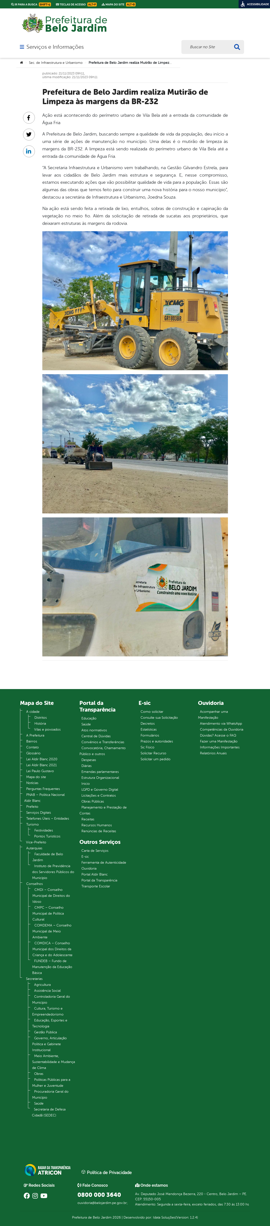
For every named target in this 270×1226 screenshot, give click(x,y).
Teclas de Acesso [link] (76, 4)
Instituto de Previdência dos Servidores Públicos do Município (53, 872)
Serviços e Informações (55, 47)
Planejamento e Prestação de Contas (103, 810)
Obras (38, 1074)
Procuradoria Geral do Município (50, 1094)
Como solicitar (152, 712)
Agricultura (42, 985)
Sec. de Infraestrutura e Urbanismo (56, 63)
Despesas (88, 760)
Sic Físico (147, 747)
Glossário (33, 753)
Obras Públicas (92, 801)
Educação (89, 718)
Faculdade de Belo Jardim (47, 857)
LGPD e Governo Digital (99, 789)
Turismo (32, 824)
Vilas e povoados (47, 729)
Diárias (86, 766)
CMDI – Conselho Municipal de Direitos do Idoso (51, 895)
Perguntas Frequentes (43, 789)
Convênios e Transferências (102, 742)
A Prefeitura (35, 735)
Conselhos (34, 884)
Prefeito (32, 807)
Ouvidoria (89, 868)
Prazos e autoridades (157, 741)
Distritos (40, 717)
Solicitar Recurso (153, 753)
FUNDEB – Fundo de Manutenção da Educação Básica (52, 967)
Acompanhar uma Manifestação (213, 714)
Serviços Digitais (38, 812)
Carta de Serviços (94, 851)
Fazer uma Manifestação (219, 741)
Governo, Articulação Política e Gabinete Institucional (49, 1044)
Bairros (31, 741)
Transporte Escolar (95, 886)
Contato (32, 747)
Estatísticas (149, 729)
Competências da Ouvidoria (221, 729)
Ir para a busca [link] (31, 4)
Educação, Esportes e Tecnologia (49, 1023)
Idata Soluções (164, 1217)
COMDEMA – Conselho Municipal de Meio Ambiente (52, 931)
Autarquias (34, 848)
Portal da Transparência (99, 880)
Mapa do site (36, 777)
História (40, 723)
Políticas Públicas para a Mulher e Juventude (51, 1082)
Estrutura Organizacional (100, 778)
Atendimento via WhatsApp (221, 723)
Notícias (32, 783)
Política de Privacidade (106, 1172)
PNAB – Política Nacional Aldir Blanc (44, 798)
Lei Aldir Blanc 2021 (41, 765)
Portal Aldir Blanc (94, 874)
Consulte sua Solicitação (159, 717)
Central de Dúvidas (96, 736)
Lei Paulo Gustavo (40, 771)
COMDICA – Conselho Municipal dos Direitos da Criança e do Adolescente (52, 949)
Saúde (39, 1103)
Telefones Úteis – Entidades (47, 818)
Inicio (85, 784)
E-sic (85, 856)
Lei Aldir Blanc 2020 (41, 759)
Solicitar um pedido (156, 759)
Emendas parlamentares (100, 772)
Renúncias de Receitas (98, 831)
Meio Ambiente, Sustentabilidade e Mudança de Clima (53, 1062)
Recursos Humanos (96, 825)
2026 (116, 1217)
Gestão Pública (45, 1032)
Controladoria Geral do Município (51, 999)
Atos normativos (94, 730)
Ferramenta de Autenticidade (103, 862)
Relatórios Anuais (213, 753)
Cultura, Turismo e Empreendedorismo (48, 1011)
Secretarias (34, 979)
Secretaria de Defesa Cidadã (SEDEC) (49, 1112)
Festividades (43, 830)
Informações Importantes (220, 747)
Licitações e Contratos (98, 795)
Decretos (148, 723)
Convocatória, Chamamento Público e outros (102, 751)
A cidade (33, 712)
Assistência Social (47, 991)
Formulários (150, 735)
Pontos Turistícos (47, 836)
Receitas (87, 819)
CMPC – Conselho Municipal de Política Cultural (48, 913)
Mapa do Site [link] (119, 4)
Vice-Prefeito (36, 842)
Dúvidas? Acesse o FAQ (218, 735)
